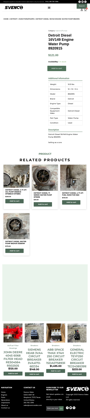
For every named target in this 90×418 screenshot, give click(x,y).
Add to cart (56, 68)
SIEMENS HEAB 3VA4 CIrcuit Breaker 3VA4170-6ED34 (34, 358)
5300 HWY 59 (29, 395)
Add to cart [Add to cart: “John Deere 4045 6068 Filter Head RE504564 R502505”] (13, 374)
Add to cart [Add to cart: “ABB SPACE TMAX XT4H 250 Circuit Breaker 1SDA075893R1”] (55, 371)
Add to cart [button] (15, 201)
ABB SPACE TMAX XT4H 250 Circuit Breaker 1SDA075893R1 (56, 356)
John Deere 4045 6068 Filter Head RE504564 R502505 (12, 359)
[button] (49, 7)
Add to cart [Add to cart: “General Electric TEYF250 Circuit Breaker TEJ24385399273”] (77, 374)
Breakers (34, 346)
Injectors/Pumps (26, 19)
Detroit (13, 19)
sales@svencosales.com (33, 406)
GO (61, 409)
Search (82, 6)
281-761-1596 (29, 403)
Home (5, 19)
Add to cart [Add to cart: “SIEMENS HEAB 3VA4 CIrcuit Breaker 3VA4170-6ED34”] (34, 374)
